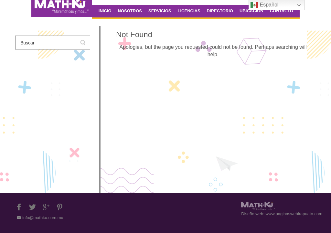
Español (264, 5)
